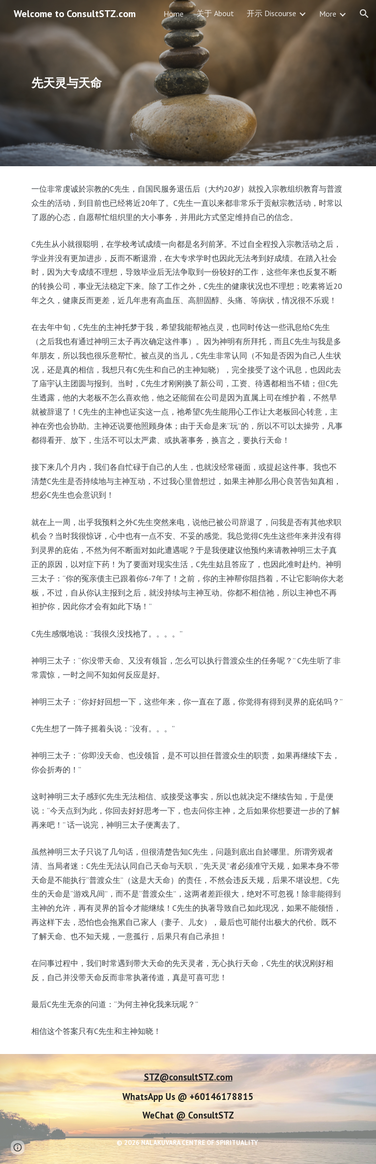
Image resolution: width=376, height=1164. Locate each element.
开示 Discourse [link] (271, 13)
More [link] (327, 14)
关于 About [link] (215, 13)
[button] (364, 13)
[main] (132, 82)
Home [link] (174, 14)
